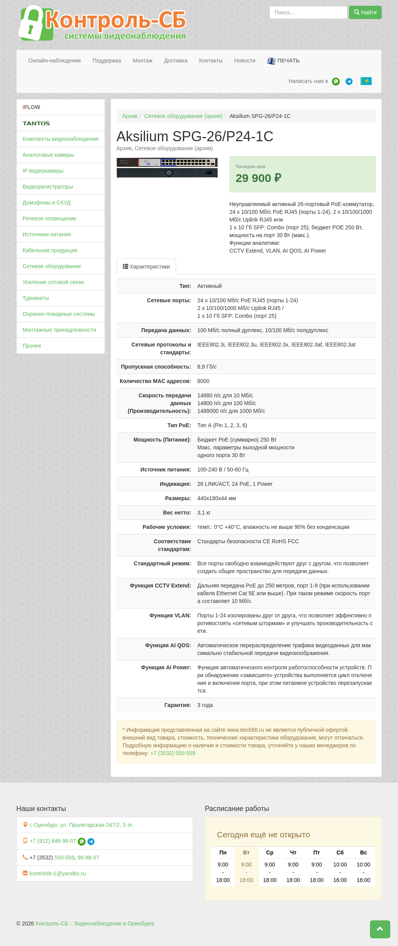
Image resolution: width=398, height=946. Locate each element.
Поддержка (107, 60)
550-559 (64, 857)
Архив (130, 116)
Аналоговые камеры (48, 155)
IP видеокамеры (43, 171)
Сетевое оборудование (52, 266)
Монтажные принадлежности (59, 330)
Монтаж (142, 60)
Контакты (210, 60)
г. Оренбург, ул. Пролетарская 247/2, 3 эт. (81, 825)
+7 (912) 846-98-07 (53, 841)
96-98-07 (88, 857)
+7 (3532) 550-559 (173, 753)
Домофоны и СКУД (47, 202)
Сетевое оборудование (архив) (184, 116)
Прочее (32, 346)
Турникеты (36, 298)
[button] (380, 929)
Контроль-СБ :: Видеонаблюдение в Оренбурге (94, 923)
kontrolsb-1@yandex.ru (58, 873)
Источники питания (47, 234)
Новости (244, 60)
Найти (365, 12)
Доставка (175, 60)
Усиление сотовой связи (53, 282)
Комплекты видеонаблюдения (60, 139)
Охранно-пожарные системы (59, 314)
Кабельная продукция (50, 250)
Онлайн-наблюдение (54, 60)
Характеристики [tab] (146, 266)
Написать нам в (308, 81)
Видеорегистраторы (48, 187)
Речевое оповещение (50, 218)
